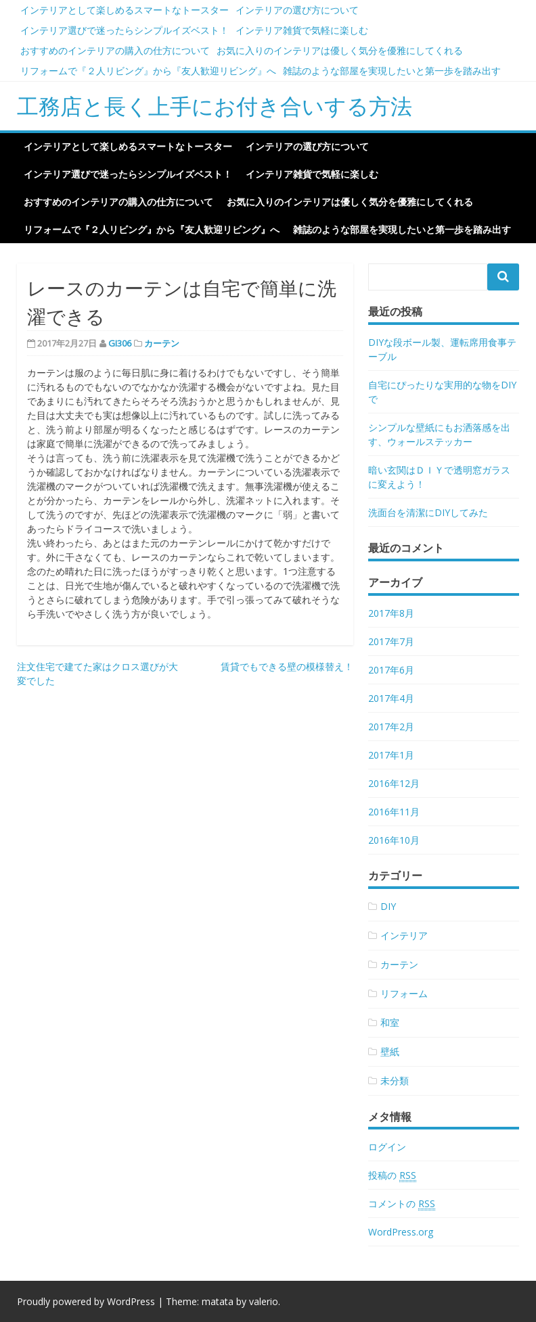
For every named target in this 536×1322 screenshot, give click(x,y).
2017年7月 (391, 641)
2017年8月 (391, 613)
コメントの (401, 1204)
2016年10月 (394, 840)
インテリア (404, 935)
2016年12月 (394, 783)
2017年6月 (391, 669)
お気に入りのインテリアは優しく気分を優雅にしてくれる (340, 50)
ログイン (387, 1146)
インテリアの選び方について (297, 9)
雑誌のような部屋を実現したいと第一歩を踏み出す (392, 70)
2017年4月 (391, 698)
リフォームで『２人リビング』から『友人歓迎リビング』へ (148, 70)
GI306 (119, 343)
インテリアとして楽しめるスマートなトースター (124, 9)
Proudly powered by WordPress (86, 1301)
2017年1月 (391, 754)
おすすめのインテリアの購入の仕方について (115, 50)
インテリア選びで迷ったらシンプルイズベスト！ (124, 30)
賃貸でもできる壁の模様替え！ (287, 666)
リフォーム (404, 993)
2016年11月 (394, 811)
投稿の (392, 1175)
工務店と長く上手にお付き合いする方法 (214, 105)
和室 (389, 1022)
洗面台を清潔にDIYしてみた (428, 512)
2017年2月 (391, 726)
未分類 (394, 1080)
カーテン (161, 343)
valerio (263, 1301)
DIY (388, 906)
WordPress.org (400, 1231)
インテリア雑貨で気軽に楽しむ (302, 30)
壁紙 (389, 1051)
